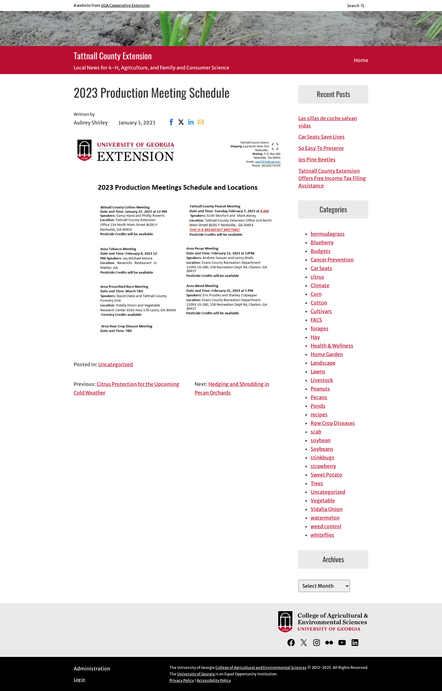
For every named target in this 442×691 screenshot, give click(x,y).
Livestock (322, 380)
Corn (316, 294)
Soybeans (322, 449)
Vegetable (323, 500)
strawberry (323, 466)
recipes (319, 414)
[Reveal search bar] (356, 5)
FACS (316, 320)
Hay (315, 337)
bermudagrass (328, 234)
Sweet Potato (326, 475)
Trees (317, 483)
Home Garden (327, 354)
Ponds (318, 406)
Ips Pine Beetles (316, 159)
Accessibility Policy (214, 680)
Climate (320, 285)
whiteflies (322, 535)
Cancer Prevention (332, 260)
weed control (326, 526)
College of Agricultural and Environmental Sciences (261, 667)
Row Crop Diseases (333, 423)
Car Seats (321, 268)
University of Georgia (196, 674)
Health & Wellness (332, 346)
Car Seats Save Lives (321, 137)
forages (319, 328)
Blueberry (322, 242)
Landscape (323, 363)
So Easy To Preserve (321, 148)
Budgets (321, 251)
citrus (317, 277)
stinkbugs (322, 457)
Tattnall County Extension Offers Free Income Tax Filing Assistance (332, 178)
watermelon (325, 518)
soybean (321, 440)
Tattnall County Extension (113, 55)
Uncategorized (115, 364)
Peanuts (320, 389)
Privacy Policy (181, 680)
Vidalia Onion (327, 509)
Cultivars (321, 311)
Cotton (319, 303)
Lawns (318, 371)
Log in (79, 679)
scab (316, 432)
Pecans (319, 397)
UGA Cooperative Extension (125, 5)
